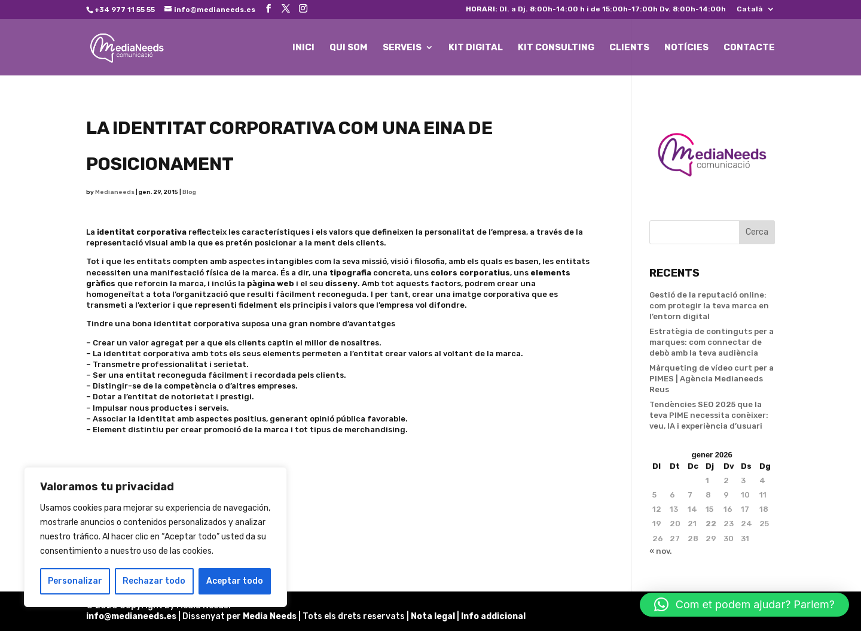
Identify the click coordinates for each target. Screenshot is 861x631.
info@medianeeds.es (131, 616)
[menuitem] (756, 11)
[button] (744, 605)
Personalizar (75, 581)
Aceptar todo (234, 581)
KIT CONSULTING (556, 48)
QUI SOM (348, 48)
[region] (155, 537)
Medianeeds (115, 192)
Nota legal (434, 616)
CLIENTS (629, 48)
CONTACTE (749, 48)
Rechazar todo (154, 581)
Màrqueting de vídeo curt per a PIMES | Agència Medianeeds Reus (711, 378)
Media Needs (270, 616)
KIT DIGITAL (475, 48)
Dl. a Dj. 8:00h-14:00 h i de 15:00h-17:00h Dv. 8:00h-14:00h (596, 9)
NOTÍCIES (686, 48)
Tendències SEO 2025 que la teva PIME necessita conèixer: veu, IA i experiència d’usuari (708, 415)
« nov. (660, 551)
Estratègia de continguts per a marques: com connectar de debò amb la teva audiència (711, 342)
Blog (189, 192)
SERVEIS (402, 48)
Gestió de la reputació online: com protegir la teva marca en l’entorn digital (709, 305)
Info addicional (493, 616)
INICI (303, 48)
